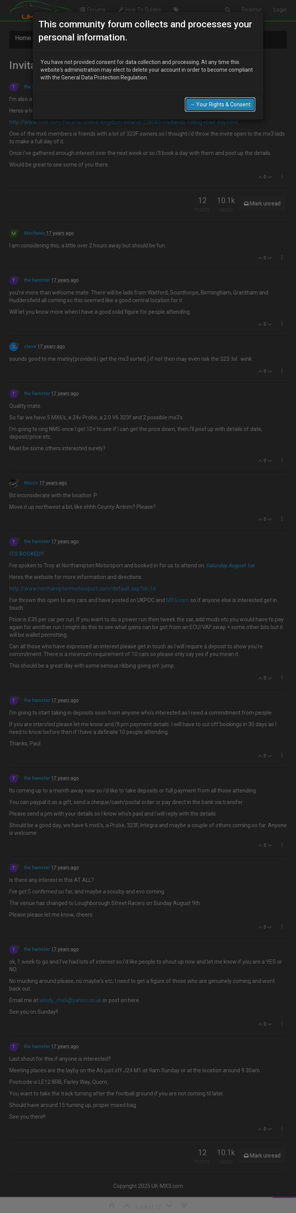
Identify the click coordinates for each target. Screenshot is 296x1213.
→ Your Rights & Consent (220, 104)
